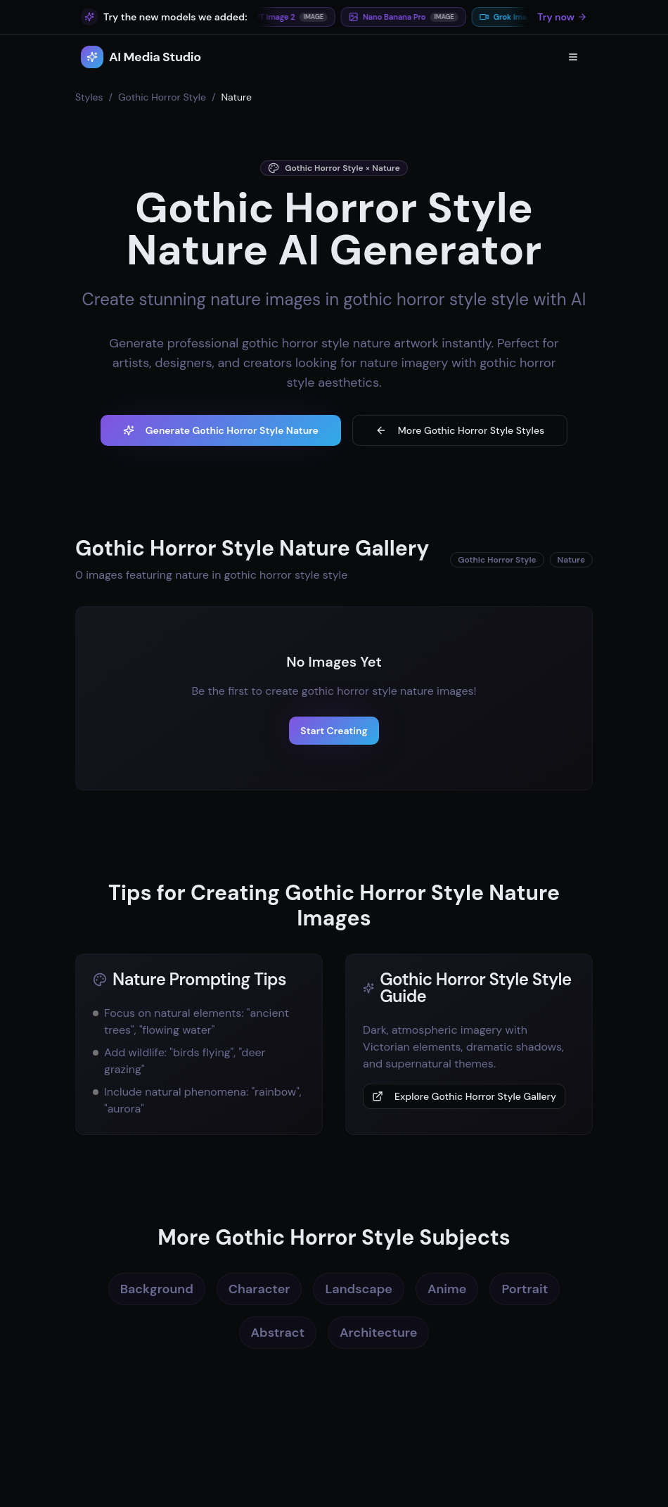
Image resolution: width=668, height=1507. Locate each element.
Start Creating (333, 730)
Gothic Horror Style (162, 97)
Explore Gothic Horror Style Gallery (464, 1096)
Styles (89, 97)
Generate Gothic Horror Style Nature (221, 430)
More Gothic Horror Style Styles (459, 430)
